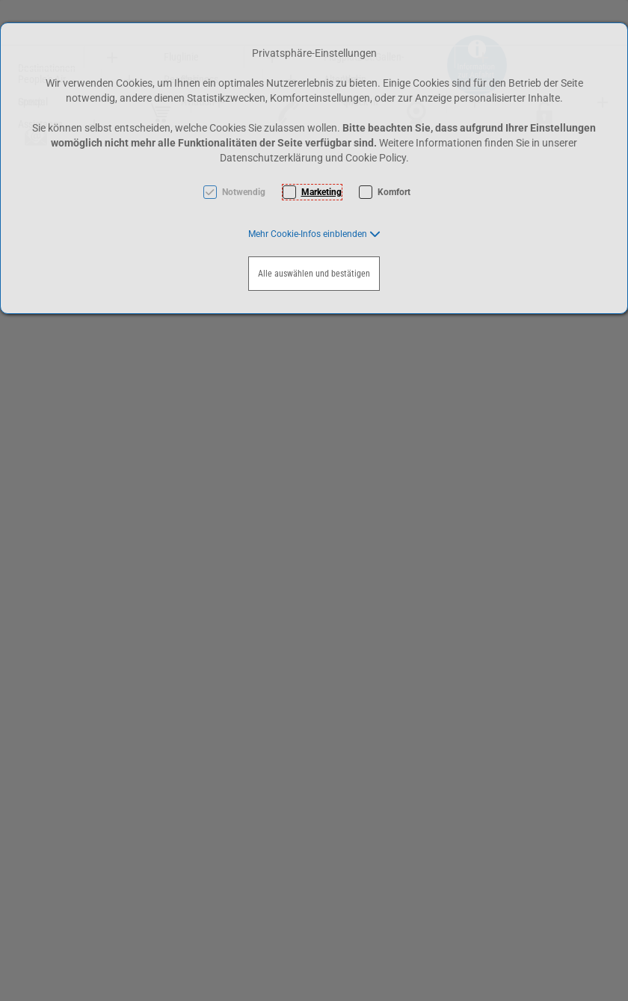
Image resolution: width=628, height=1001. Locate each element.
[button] (314, 234)
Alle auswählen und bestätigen (314, 273)
